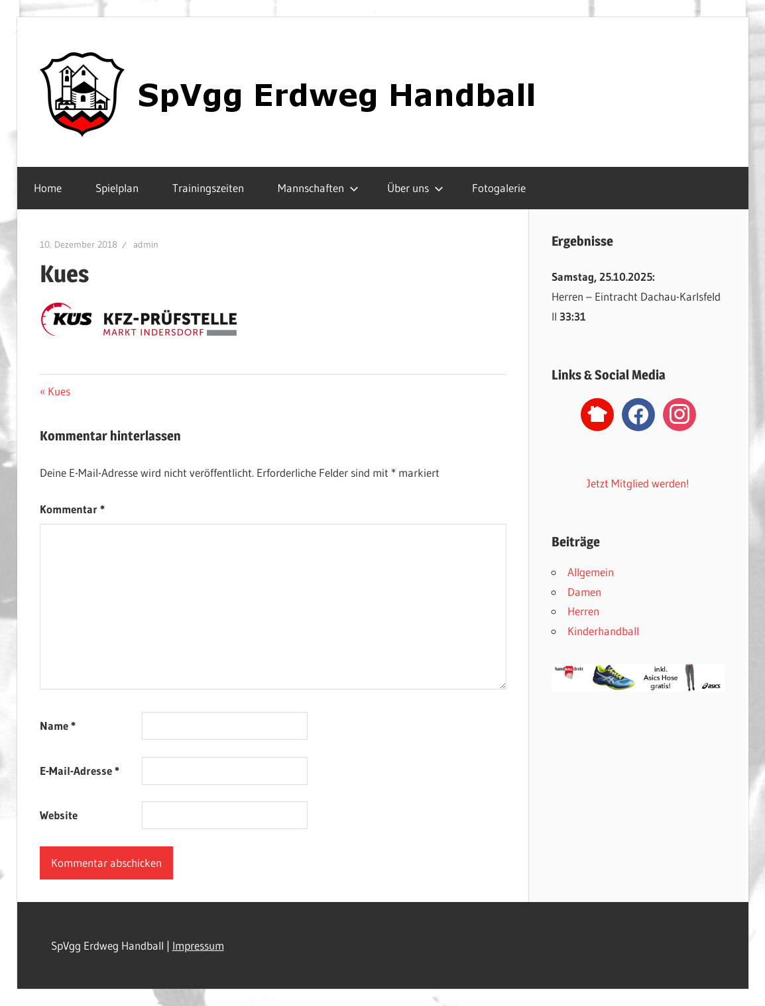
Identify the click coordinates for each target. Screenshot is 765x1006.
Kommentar (72, 509)
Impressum (198, 945)
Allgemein (590, 572)
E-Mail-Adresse (79, 771)
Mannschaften (318, 188)
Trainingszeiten (208, 188)
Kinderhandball (603, 631)
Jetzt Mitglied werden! (638, 483)
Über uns (415, 188)
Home (48, 188)
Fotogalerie (499, 188)
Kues (58, 391)
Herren (583, 611)
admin (145, 244)
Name (58, 725)
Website (59, 815)
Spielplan (117, 188)
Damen (584, 592)
